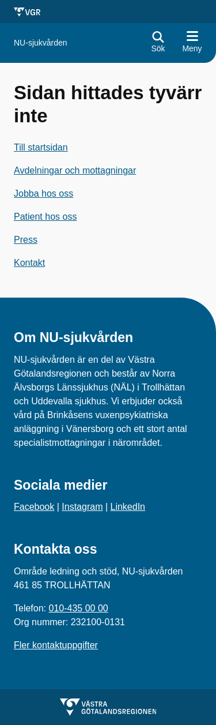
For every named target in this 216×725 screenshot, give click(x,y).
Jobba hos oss (43, 193)
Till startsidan (41, 147)
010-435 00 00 (78, 608)
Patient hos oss (45, 216)
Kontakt (29, 263)
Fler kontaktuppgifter (56, 645)
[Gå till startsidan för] (40, 43)
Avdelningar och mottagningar (75, 170)
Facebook (34, 507)
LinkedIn (128, 507)
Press (25, 240)
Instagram (82, 507)
